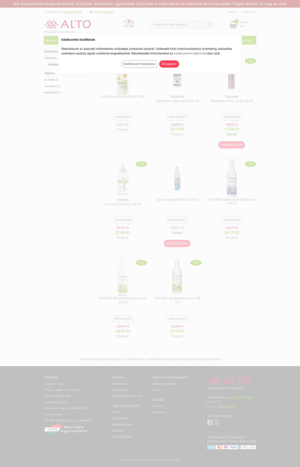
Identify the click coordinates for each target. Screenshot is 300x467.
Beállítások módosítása (139, 64)
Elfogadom (169, 64)
